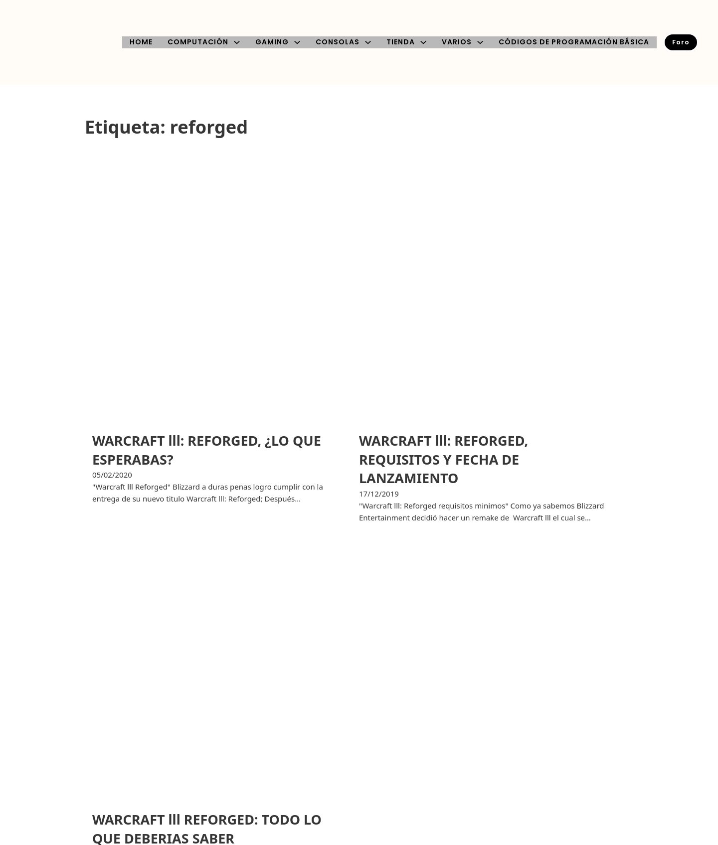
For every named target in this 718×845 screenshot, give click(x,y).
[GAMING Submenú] (297, 42)
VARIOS (457, 42)
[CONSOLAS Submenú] (367, 42)
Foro (681, 42)
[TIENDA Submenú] (423, 42)
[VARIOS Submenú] (480, 42)
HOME (141, 42)
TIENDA (400, 42)
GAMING (272, 42)
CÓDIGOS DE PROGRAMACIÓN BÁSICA (574, 42)
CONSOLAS (337, 42)
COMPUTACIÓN (198, 42)
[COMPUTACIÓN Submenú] (236, 42)
